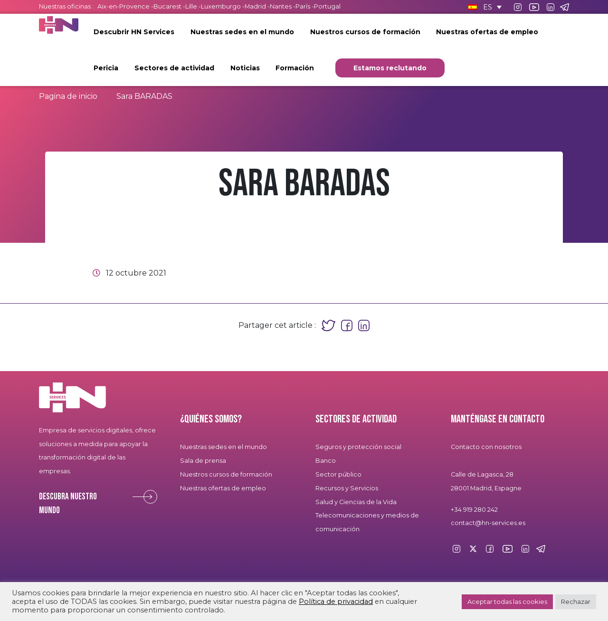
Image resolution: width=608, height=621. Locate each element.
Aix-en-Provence (123, 6)
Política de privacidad (336, 601)
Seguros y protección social (358, 446)
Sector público (338, 474)
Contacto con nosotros (486, 446)
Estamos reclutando (390, 68)
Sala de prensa (203, 460)
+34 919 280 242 (474, 509)
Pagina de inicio (68, 96)
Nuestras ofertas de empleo (487, 32)
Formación (295, 68)
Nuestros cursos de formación (365, 32)
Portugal (327, 6)
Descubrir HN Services (134, 32)
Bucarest (167, 6)
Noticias (245, 68)
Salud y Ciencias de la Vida (356, 502)
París (303, 6)
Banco (325, 460)
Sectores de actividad (174, 68)
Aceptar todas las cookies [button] (507, 601)
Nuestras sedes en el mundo (242, 32)
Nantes (281, 6)
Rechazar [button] (575, 601)
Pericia (106, 68)
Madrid (255, 6)
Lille (191, 6)
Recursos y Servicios (346, 488)
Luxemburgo (221, 6)
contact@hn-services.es (488, 522)
